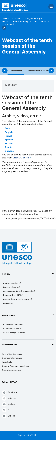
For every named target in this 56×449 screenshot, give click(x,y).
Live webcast (16, 71)
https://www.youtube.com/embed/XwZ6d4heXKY (30, 218)
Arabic (8, 147)
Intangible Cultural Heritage (15, 10)
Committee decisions (11, 370)
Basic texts (7, 362)
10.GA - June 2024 (40, 21)
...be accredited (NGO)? (12, 295)
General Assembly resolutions (15, 366)
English (9, 132)
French (8, 136)
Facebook (9, 392)
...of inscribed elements (12, 324)
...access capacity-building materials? (18, 291)
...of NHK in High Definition (13, 332)
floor (7, 128)
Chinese (9, 151)
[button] (4, 29)
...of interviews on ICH (11, 328)
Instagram (9, 398)
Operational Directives (12, 358)
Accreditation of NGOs (38, 71)
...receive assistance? (11, 283)
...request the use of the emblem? (17, 299)
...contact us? (8, 303)
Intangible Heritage (33, 18)
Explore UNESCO (27, 435)
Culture (17, 18)
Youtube (8, 404)
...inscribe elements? (11, 287)
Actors (5, 21)
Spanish (9, 139)
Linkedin (8, 416)
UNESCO (6, 18)
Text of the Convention (12, 354)
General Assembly (20, 21)
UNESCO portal (21, 157)
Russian (9, 143)
